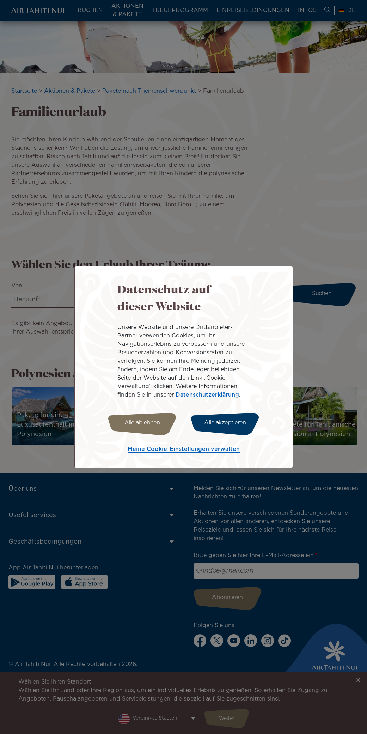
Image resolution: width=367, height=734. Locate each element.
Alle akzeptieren (225, 423)
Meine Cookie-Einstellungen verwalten (184, 449)
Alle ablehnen (142, 423)
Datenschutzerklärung (207, 395)
